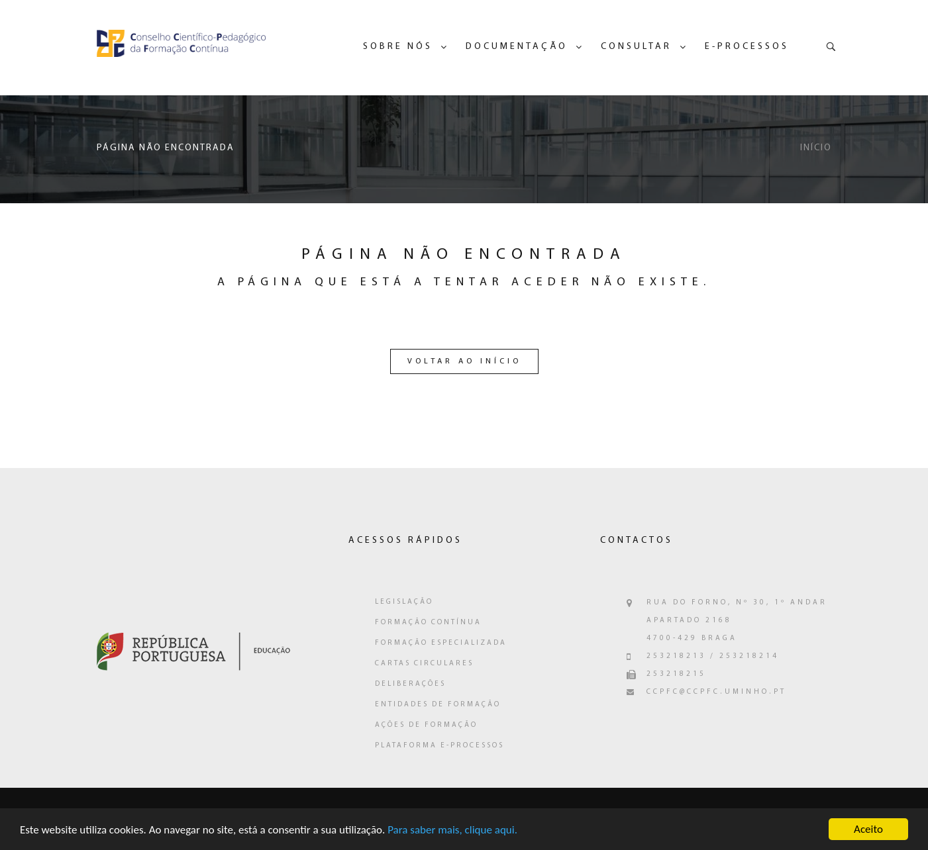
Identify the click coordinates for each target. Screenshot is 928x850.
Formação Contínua (428, 622)
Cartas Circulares (424, 663)
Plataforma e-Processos (439, 745)
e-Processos (747, 47)
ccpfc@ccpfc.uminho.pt (716, 692)
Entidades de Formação (438, 704)
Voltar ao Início (464, 361)
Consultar (636, 47)
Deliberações (410, 684)
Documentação (517, 47)
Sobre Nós (398, 47)
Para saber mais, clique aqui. (452, 833)
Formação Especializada (441, 643)
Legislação (404, 602)
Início (816, 148)
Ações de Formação (426, 725)
